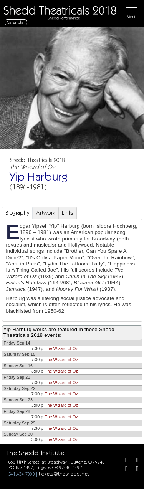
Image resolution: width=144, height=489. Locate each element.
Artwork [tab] (45, 213)
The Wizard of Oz (61, 348)
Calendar (16, 22)
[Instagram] (123, 469)
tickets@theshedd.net (64, 474)
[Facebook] (123, 461)
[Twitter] (135, 461)
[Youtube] (135, 469)
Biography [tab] (17, 213)
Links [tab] (67, 213)
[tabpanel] (72, 270)
